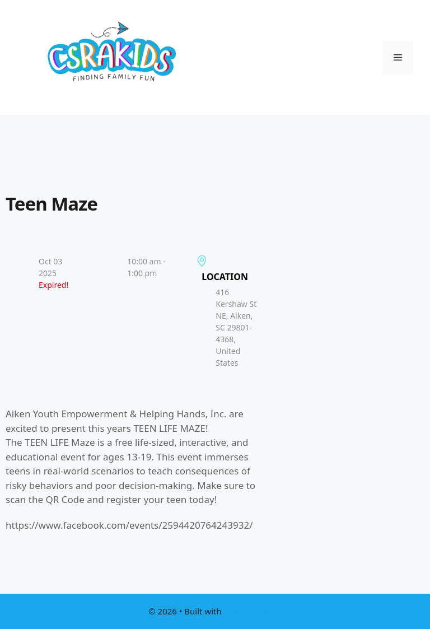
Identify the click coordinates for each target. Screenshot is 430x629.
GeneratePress (253, 611)
